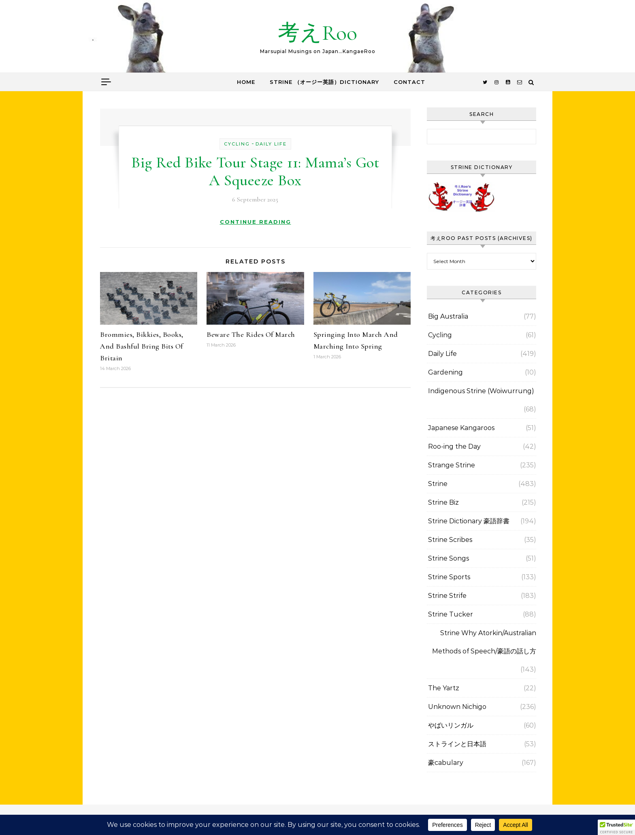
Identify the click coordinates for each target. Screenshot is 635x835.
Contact (409, 82)
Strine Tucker (450, 614)
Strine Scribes (450, 540)
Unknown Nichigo (457, 707)
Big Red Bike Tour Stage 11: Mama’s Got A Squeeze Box (255, 171)
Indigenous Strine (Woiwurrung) (481, 391)
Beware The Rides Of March (251, 334)
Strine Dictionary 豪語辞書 (468, 521)
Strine (437, 484)
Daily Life (271, 144)
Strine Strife (447, 595)
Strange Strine (451, 465)
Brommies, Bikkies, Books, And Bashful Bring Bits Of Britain (141, 346)
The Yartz (443, 688)
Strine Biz (443, 502)
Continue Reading (255, 221)
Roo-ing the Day (454, 446)
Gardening (445, 372)
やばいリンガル (450, 725)
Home (246, 82)
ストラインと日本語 (457, 744)
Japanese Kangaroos (461, 428)
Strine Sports (449, 577)
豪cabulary (445, 762)
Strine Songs (448, 558)
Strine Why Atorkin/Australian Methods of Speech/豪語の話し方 (484, 642)
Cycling (237, 144)
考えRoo (317, 32)
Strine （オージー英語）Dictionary (324, 82)
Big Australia (448, 316)
